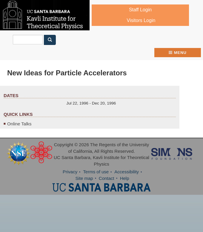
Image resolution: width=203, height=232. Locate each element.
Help (124, 178)
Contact (106, 178)
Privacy (70, 171)
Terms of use (96, 171)
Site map (84, 178)
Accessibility (126, 171)
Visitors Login (141, 20)
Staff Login (140, 9)
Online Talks (19, 123)
